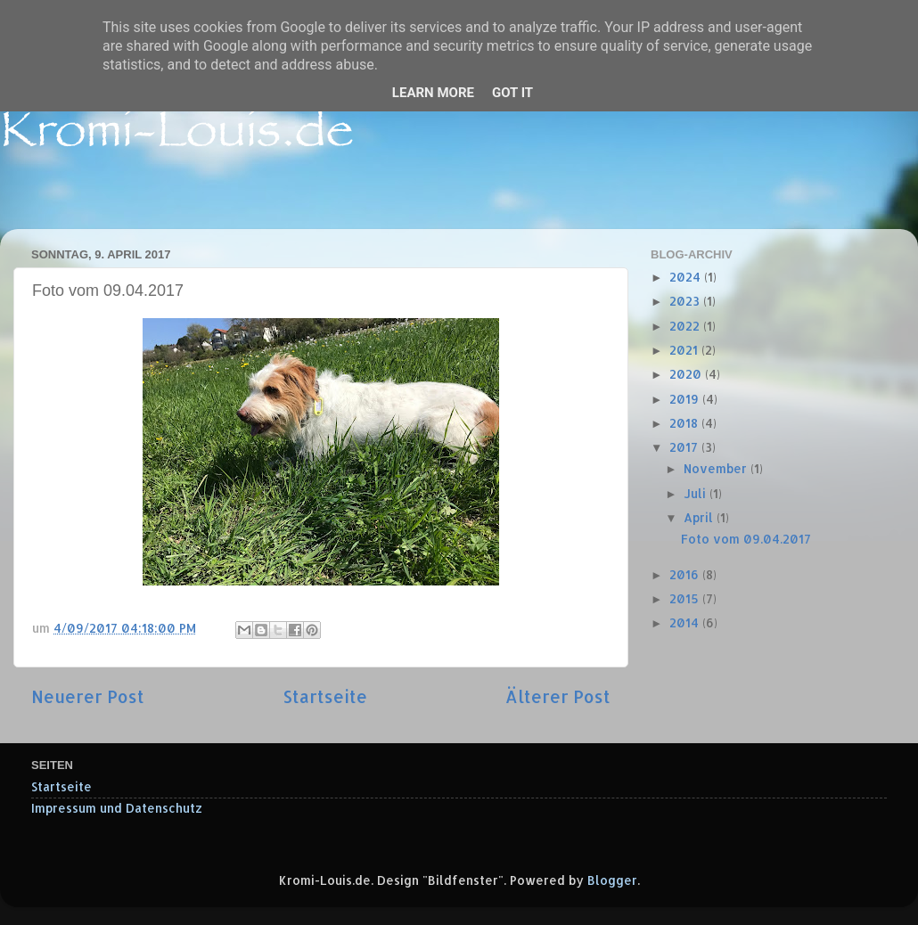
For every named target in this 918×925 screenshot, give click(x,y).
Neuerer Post (87, 696)
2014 (685, 622)
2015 (685, 598)
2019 (685, 398)
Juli (696, 493)
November (717, 468)
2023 (686, 300)
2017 (685, 446)
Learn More (433, 93)
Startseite (325, 696)
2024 (686, 276)
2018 (685, 422)
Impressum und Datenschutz (116, 807)
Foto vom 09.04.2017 (746, 538)
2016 (685, 574)
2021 (685, 349)
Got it (512, 93)
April (700, 517)
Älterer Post (558, 696)
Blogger (612, 880)
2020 (687, 373)
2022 (686, 325)
